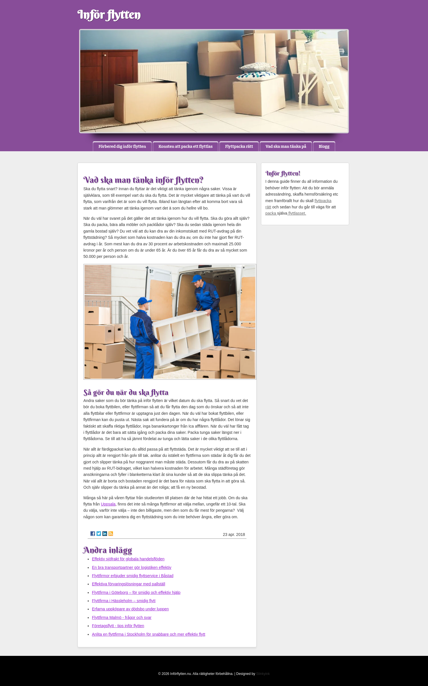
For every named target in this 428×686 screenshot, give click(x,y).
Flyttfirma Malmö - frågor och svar (121, 617)
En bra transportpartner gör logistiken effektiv (131, 567)
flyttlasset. (296, 213)
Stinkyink (263, 674)
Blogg (324, 146)
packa (271, 213)
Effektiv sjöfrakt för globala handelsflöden (128, 559)
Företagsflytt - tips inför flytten (118, 625)
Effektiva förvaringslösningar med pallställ (128, 584)
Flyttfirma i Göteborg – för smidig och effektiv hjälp (136, 592)
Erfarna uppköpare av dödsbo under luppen (130, 609)
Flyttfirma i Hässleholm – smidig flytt (123, 600)
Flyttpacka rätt (239, 146)
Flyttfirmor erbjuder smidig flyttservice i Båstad (132, 575)
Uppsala (108, 504)
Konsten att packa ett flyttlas (186, 146)
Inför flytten (109, 14)
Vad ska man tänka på (286, 146)
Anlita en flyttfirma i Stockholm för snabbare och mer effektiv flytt (148, 634)
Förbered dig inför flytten (122, 146)
